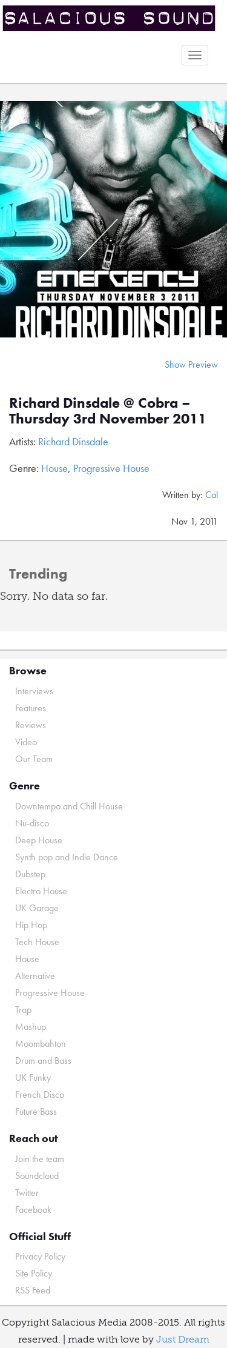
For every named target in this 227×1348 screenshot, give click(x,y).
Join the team (39, 1158)
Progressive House (111, 468)
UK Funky (33, 1077)
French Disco (39, 1094)
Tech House (37, 941)
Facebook (33, 1209)
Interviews (34, 691)
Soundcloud (37, 1175)
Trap (23, 1009)
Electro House (41, 891)
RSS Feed (32, 1290)
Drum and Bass (43, 1060)
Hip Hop (31, 924)
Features (30, 708)
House (54, 468)
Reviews (30, 725)
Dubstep (30, 874)
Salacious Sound (109, 19)
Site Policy (33, 1273)
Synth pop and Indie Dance (66, 857)
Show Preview (191, 364)
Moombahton (40, 1043)
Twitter (27, 1192)
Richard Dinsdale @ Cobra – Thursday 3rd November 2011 (107, 410)
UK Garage (37, 907)
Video (26, 741)
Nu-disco (32, 823)
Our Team (34, 758)
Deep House (38, 840)
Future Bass (36, 1111)
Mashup (30, 1026)
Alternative (35, 975)
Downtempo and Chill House (69, 806)
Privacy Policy (40, 1256)
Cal (211, 494)
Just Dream (182, 1339)
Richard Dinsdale (73, 441)
